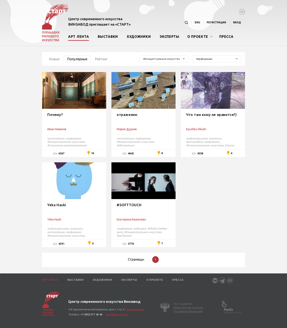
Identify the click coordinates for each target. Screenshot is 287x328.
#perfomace (124, 235)
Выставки (108, 36)
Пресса (226, 36)
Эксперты (169, 36)
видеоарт (140, 228)
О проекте (197, 36)
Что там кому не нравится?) (211, 115)
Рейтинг (101, 59)
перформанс (73, 138)
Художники (139, 36)
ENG (197, 22)
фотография (194, 141)
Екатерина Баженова (131, 219)
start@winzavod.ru (117, 314)
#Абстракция (125, 145)
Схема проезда (134, 309)
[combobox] (163, 58)
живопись (215, 138)
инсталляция (55, 138)
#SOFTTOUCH (129, 205)
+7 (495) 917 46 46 (91, 314)
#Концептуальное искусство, (66, 141)
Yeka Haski (56, 205)
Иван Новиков (56, 129)
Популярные (77, 59)
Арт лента (78, 36)
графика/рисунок (197, 138)
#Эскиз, (229, 145)
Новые (54, 59)
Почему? (55, 115)
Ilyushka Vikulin (196, 129)
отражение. (127, 115)
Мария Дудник (127, 129)
